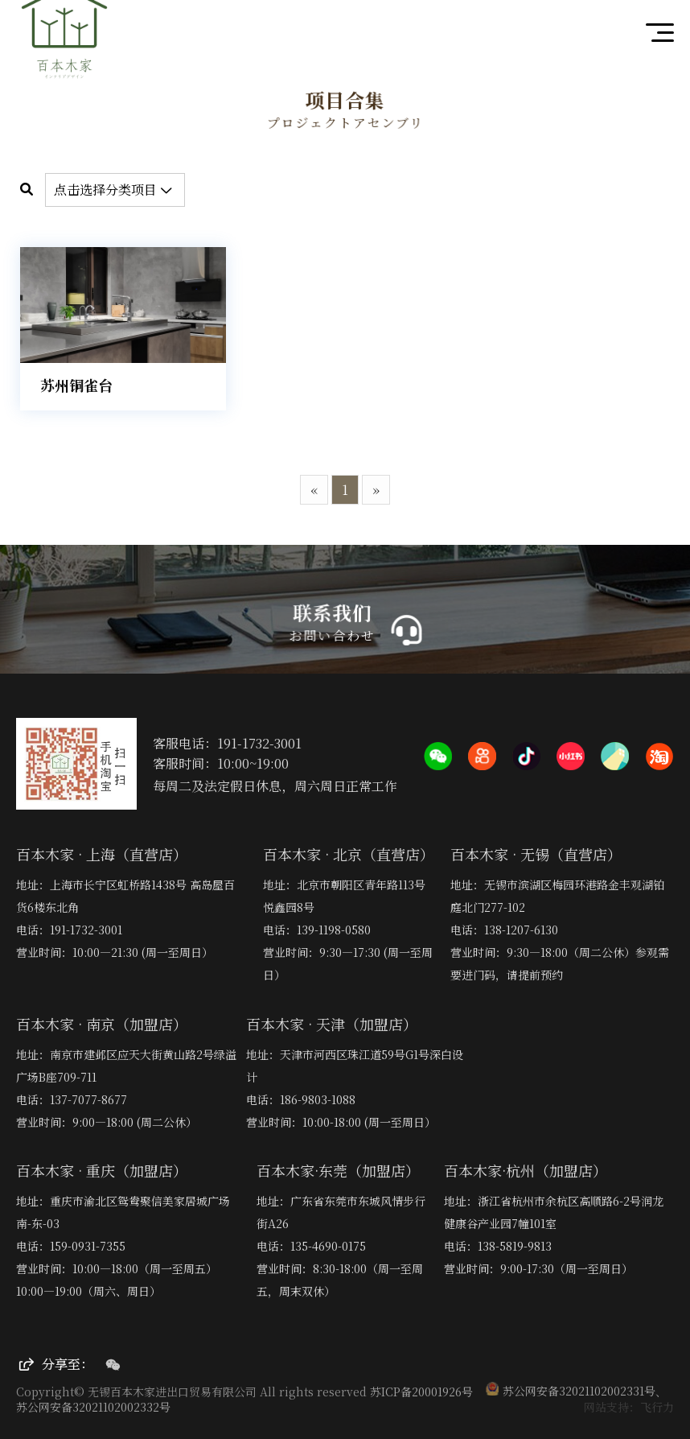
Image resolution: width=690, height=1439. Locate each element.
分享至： (56, 1363)
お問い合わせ (333, 635)
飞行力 (657, 1407)
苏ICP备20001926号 (421, 1391)
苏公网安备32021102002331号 (570, 1391)
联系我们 (333, 613)
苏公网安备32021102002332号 (93, 1407)
